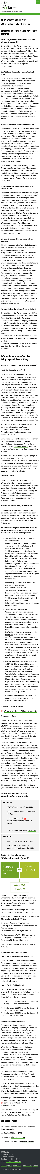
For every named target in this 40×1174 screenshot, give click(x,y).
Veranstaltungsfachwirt (14, 564)
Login (35, 1165)
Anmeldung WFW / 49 (15, 935)
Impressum (17, 1165)
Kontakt (4, 1165)
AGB (10, 1165)
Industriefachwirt (30, 564)
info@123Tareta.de (21, 446)
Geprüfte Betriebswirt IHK (15, 682)
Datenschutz (27, 1165)
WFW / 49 (32, 830)
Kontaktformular (28, 1142)
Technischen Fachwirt (24, 566)
